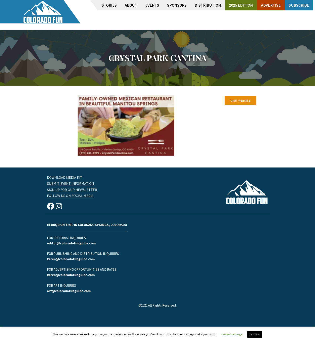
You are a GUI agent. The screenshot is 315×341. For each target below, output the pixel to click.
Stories (109, 5)
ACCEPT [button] (255, 334)
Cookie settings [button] (231, 334)
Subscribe (299, 5)
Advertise (271, 5)
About (131, 5)
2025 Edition (241, 5)
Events (152, 5)
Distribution (208, 5)
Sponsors (177, 5)
